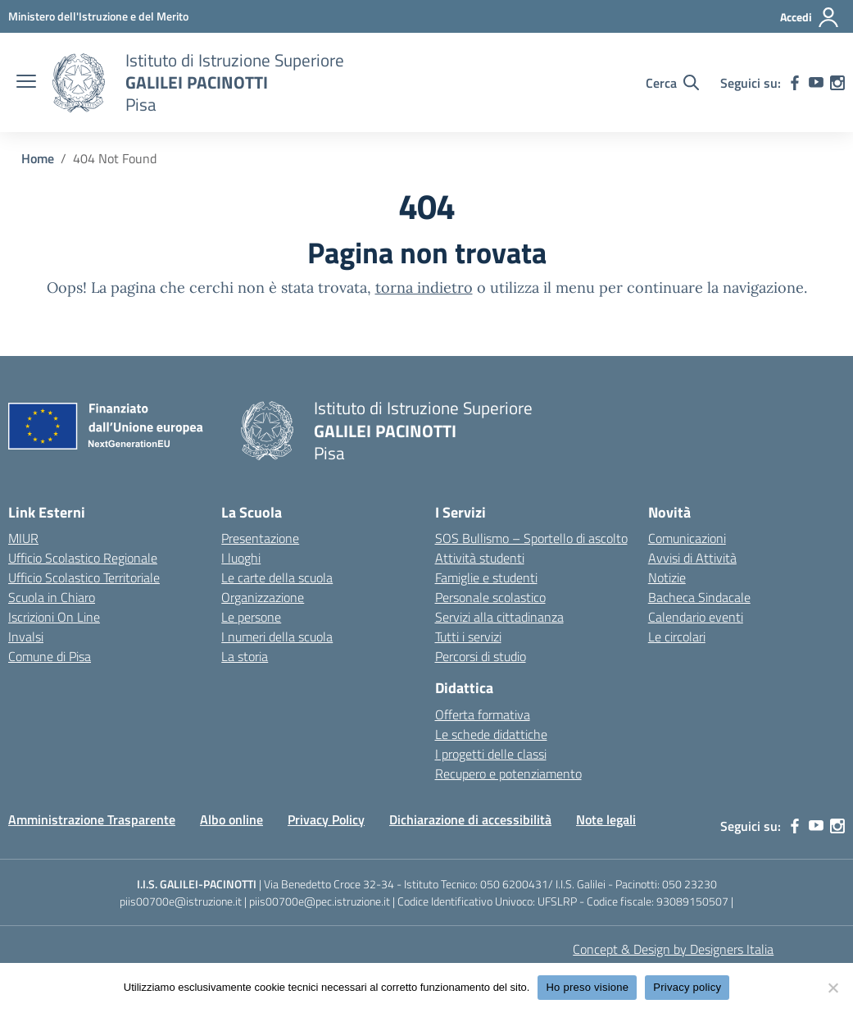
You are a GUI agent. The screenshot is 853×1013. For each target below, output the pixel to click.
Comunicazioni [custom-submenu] (687, 538)
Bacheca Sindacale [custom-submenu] (699, 597)
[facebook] (794, 82)
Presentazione (260, 538)
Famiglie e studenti (486, 577)
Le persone (251, 617)
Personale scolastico (490, 597)
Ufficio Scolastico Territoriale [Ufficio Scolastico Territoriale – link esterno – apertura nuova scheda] (84, 577)
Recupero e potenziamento (508, 773)
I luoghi (241, 558)
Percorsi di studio (480, 656)
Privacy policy (687, 987)
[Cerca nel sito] (672, 83)
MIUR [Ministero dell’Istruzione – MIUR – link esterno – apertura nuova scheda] (23, 538)
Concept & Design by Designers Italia (673, 949)
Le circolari (677, 636)
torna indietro (424, 287)
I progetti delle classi (491, 754)
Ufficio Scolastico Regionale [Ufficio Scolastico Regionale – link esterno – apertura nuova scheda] (82, 558)
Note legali (606, 819)
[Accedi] (810, 17)
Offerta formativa (482, 714)
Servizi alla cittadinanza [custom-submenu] (499, 617)
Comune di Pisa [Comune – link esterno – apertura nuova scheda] (49, 656)
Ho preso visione (587, 987)
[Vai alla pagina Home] (37, 158)
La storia (244, 656)
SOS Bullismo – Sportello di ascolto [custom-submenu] (531, 538)
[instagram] (837, 82)
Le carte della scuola (277, 577)
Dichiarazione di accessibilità (470, 819)
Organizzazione (262, 597)
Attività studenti (479, 558)
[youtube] (816, 82)
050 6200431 (514, 883)
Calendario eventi (695, 617)
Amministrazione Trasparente (91, 819)
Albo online (231, 819)
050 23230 (689, 883)
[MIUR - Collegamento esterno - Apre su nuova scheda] (98, 16)
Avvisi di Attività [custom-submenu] (692, 558)
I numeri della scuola (277, 636)
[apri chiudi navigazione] (26, 83)
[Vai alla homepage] (78, 82)
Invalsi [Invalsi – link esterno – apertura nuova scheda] (25, 636)
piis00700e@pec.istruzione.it (319, 901)
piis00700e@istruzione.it (181, 901)
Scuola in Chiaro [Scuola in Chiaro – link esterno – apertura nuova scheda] (51, 597)
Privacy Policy (326, 819)
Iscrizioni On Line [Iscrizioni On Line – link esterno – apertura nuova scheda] (54, 617)
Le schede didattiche (491, 734)
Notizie (667, 577)
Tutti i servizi (468, 636)
